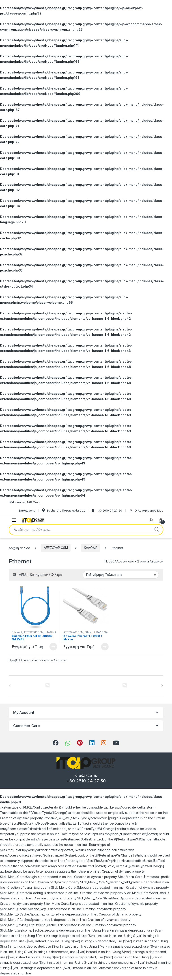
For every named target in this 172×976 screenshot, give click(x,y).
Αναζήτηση (156, 530)
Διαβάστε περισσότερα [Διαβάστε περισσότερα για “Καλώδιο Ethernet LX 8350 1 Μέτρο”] (105, 646)
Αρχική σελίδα (19, 548)
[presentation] (162, 685)
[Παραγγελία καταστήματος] (121, 575)
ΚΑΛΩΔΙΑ (90, 548)
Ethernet (17, 632)
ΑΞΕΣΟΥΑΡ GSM (56, 548)
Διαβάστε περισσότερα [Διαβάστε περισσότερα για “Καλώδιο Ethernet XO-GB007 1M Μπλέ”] (53, 646)
